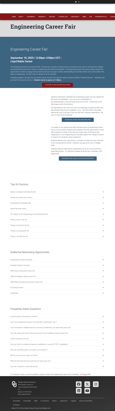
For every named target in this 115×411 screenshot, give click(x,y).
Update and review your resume (57, 197)
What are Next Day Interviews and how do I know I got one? (57, 361)
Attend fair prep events (57, 208)
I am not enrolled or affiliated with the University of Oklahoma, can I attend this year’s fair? (57, 327)
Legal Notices (64, 401)
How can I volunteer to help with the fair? (57, 366)
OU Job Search (45, 401)
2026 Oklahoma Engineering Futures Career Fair (57, 282)
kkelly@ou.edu (46, 408)
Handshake (57, 293)
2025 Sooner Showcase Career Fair (57, 271)
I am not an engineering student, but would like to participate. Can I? (57, 322)
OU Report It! (16, 405)
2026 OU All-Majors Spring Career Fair (57, 276)
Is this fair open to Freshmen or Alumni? (57, 316)
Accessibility (16, 401)
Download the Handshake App (57, 203)
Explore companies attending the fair (57, 192)
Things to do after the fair (57, 236)
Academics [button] (31, 16)
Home (14, 16)
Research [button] (42, 16)
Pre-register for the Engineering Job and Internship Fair (57, 214)
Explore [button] (52, 16)
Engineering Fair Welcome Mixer (57, 260)
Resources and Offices (85, 401)
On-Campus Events (57, 287)
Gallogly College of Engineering (26, 382)
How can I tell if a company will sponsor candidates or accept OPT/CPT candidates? (57, 344)
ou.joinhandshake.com (59, 102)
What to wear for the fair (57, 219)
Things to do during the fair (57, 231)
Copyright (73, 401)
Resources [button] (75, 16)
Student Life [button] (63, 16)
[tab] (57, 191)
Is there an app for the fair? (57, 338)
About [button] (21, 16)
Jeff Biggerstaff (85, 374)
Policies (54, 401)
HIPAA (35, 401)
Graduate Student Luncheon (57, 265)
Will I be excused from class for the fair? (57, 355)
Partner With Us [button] (100, 16)
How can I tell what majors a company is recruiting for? (57, 350)
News (84, 16)
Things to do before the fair (57, 225)
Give (90, 16)
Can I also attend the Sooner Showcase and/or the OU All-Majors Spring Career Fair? (57, 333)
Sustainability (27, 401)
